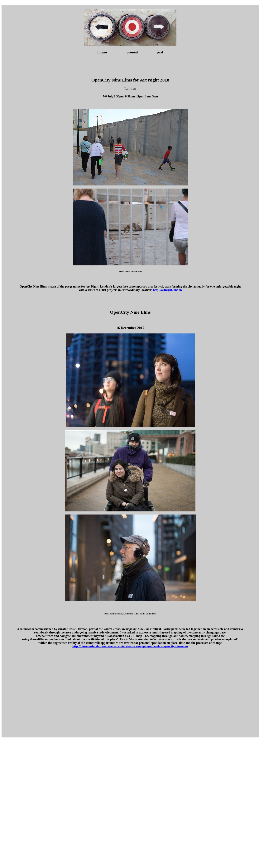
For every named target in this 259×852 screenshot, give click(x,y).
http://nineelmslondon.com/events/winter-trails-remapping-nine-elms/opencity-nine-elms (130, 646)
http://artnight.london (167, 290)
